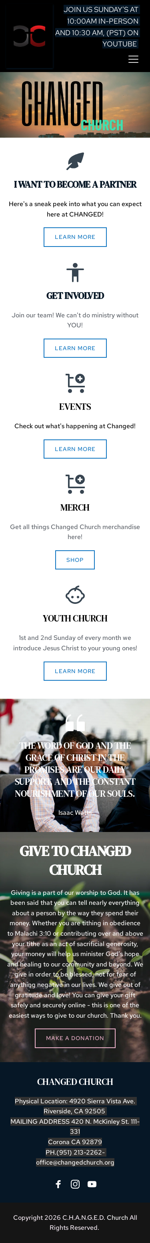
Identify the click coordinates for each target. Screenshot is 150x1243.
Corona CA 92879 (75, 1142)
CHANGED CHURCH (75, 1081)
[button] (133, 59)
